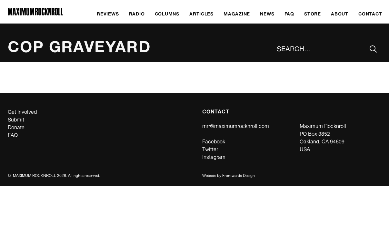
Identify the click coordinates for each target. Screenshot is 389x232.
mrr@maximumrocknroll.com (235, 126)
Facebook (213, 142)
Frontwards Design (238, 175)
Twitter (210, 149)
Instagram (213, 157)
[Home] (35, 14)
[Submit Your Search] (373, 49)
